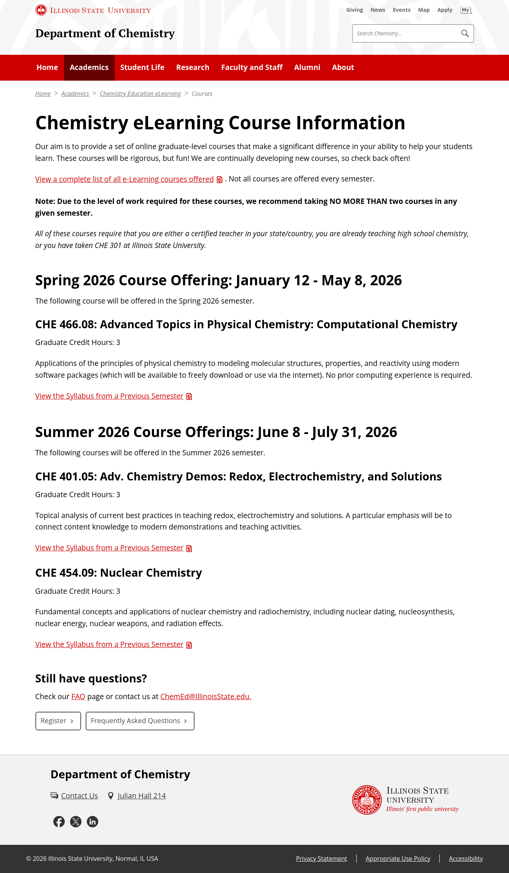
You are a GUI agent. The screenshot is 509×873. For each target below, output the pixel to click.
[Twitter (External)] (75, 822)
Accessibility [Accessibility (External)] (466, 858)
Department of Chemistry (105, 33)
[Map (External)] (423, 10)
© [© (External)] (28, 858)
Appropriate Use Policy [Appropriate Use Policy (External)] (398, 858)
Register (54, 720)
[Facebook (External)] (59, 822)
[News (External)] (378, 10)
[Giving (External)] (355, 10)
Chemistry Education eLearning (140, 93)
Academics (75, 93)
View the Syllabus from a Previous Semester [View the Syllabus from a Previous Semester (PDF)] (109, 396)
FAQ (78, 696)
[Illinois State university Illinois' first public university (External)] (405, 800)
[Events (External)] (401, 10)
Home (43, 93)
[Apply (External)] (445, 10)
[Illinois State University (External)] (93, 10)
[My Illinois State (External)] (466, 10)
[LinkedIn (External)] (92, 822)
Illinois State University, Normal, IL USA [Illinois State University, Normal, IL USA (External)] (103, 858)
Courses (202, 93)
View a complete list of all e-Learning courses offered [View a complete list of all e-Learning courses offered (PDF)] (124, 179)
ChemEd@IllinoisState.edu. (205, 696)
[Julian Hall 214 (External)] (136, 796)
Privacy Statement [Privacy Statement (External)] (321, 858)
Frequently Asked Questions (135, 720)
